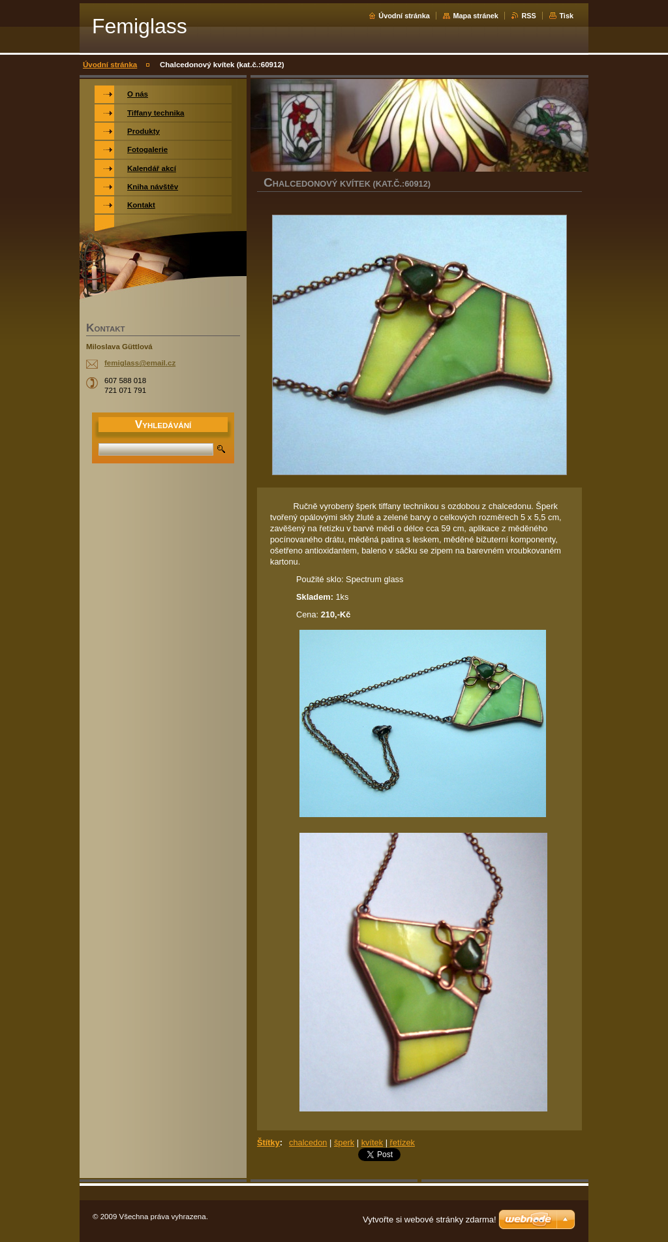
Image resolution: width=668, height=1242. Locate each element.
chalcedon (308, 1142)
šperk (344, 1142)
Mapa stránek (475, 16)
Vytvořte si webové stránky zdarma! (429, 1219)
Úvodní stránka (404, 16)
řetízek (402, 1142)
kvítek (372, 1142)
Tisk (566, 16)
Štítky (268, 1142)
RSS (528, 16)
